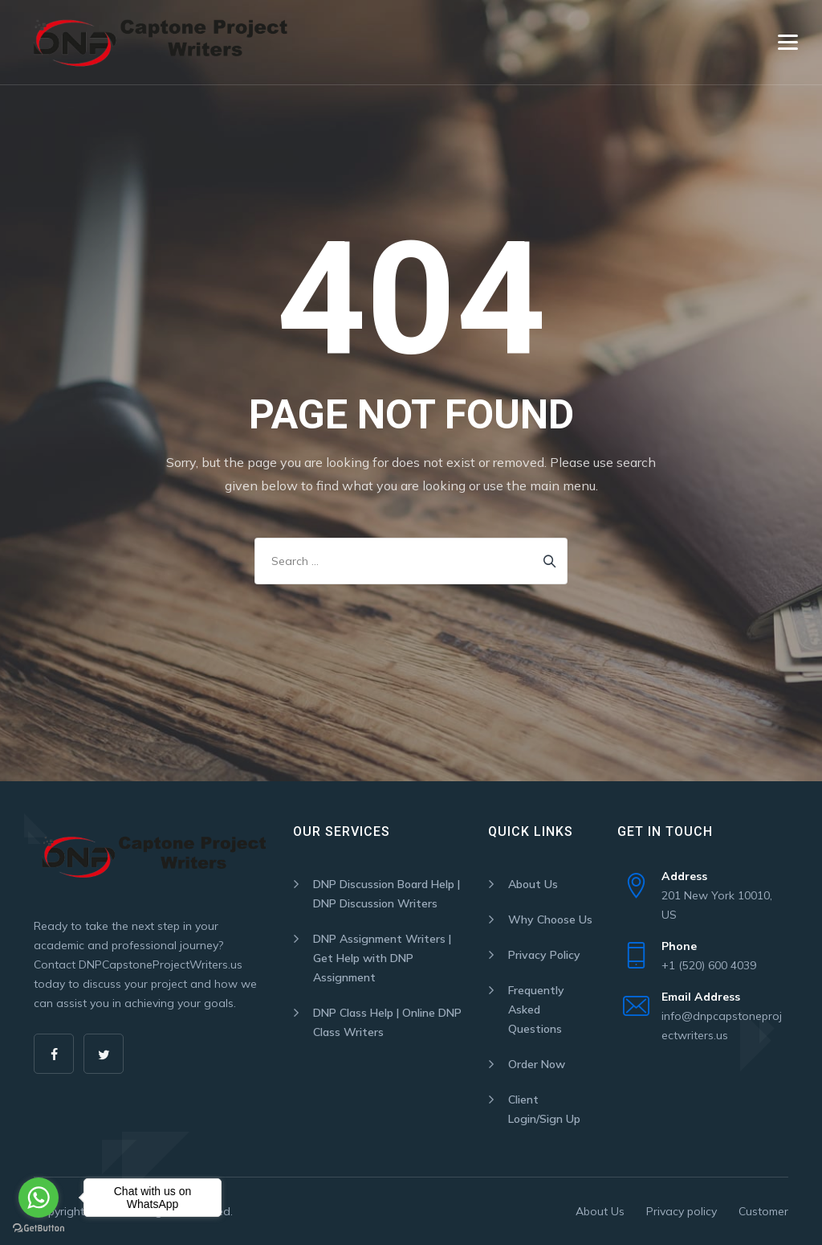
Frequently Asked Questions (536, 1009)
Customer (763, 1211)
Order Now (536, 1064)
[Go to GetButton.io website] (38, 1228)
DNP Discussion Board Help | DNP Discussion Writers (386, 894)
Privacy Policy (544, 955)
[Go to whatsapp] (38, 1197)
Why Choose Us (550, 919)
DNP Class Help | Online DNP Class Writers (387, 1022)
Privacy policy (681, 1211)
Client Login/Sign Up (544, 1109)
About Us (533, 884)
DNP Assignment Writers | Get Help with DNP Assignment (382, 958)
